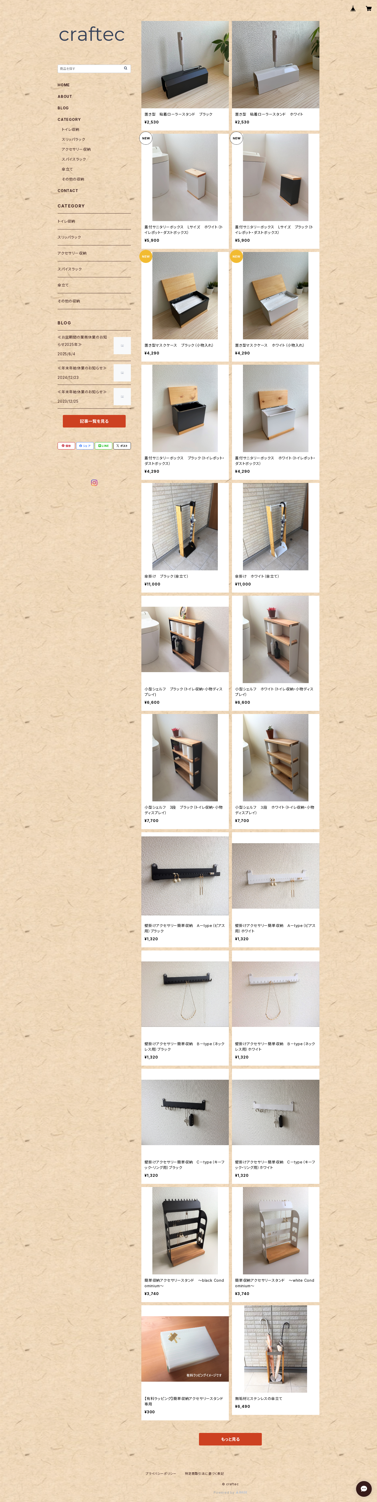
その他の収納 (73, 179)
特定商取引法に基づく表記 (204, 1474)
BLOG (63, 108)
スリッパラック (73, 139)
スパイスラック (74, 159)
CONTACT (68, 190)
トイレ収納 (70, 129)
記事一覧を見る (94, 421)
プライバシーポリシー (161, 1474)
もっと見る (230, 1439)
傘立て (67, 169)
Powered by (230, 1492)
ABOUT (65, 96)
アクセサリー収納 (76, 149)
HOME (64, 85)
